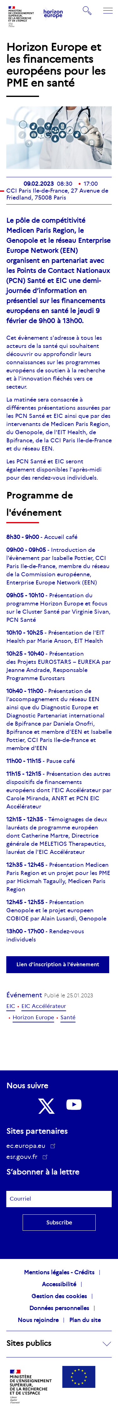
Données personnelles (59, 1308)
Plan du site (85, 1320)
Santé (68, 1017)
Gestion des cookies (59, 1296)
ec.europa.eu (28, 1145)
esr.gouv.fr (24, 1157)
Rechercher (87, 10)
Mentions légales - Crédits (59, 1272)
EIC (10, 1006)
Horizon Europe (33, 1017)
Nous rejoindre (38, 1320)
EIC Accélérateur (43, 1006)
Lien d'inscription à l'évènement (57, 964)
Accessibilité (59, 1284)
